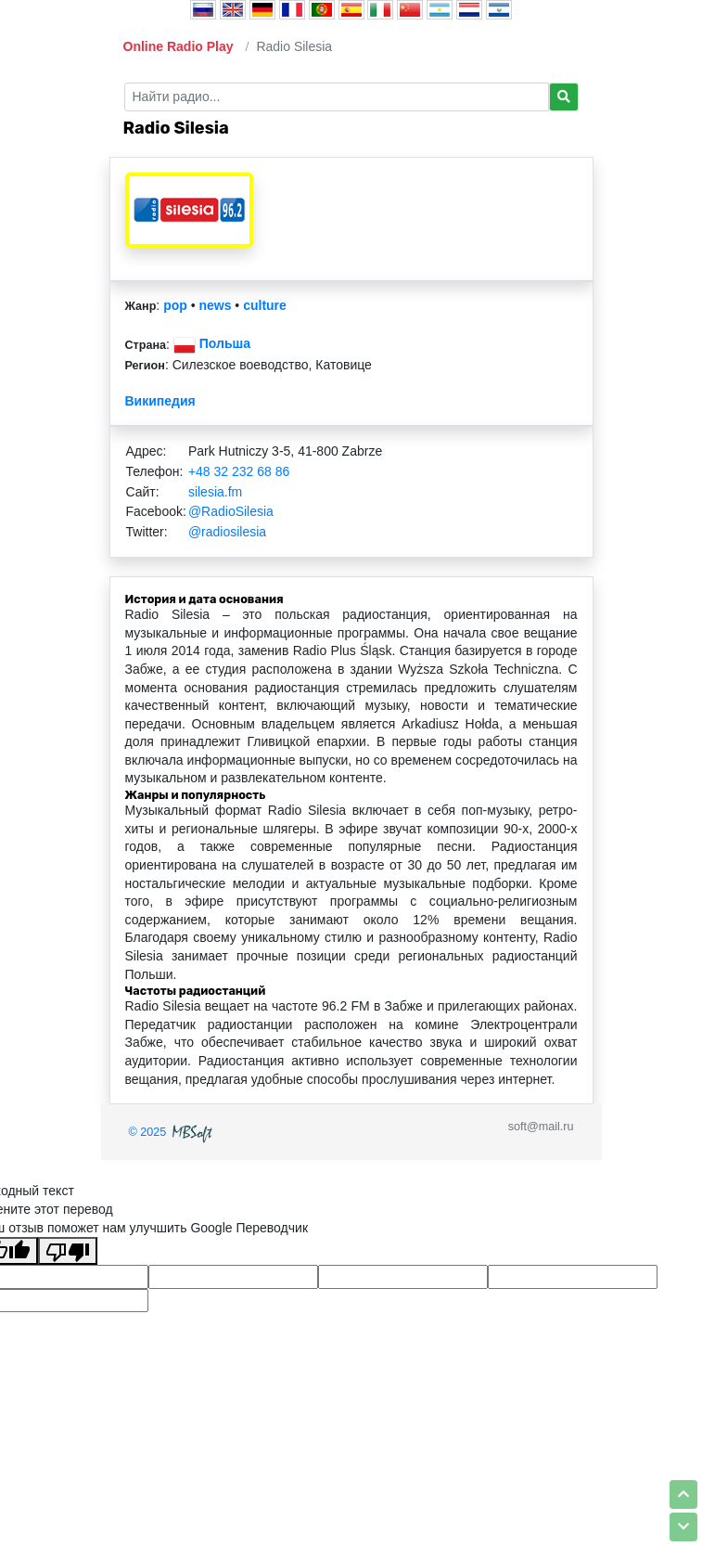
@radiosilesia (227, 531)
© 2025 (172, 1132)
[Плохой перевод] (67, 1251)
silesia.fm (215, 491)
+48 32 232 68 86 (238, 471)
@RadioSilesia (231, 511)
